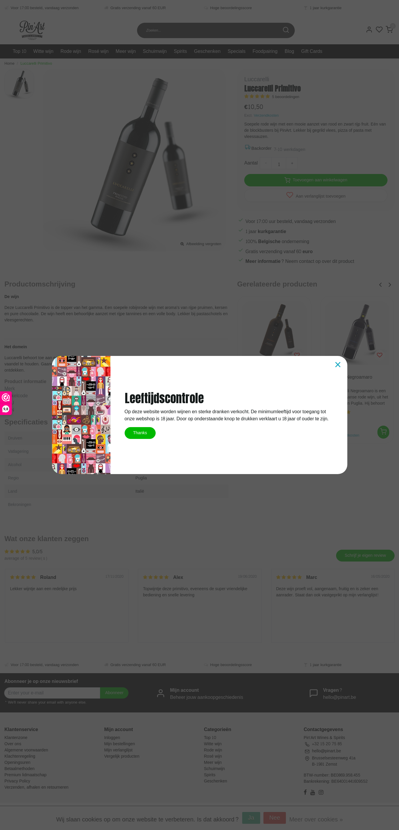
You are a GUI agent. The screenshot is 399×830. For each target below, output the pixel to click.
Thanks (140, 433)
